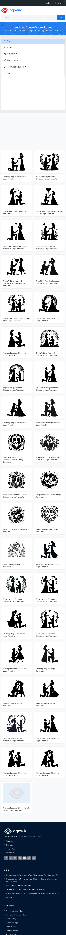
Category (10, 60)
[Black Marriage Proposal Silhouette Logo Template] (16, 727)
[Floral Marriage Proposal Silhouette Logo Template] (49, 235)
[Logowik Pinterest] (20, 858)
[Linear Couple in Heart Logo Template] (49, 518)
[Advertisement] (33, 93)
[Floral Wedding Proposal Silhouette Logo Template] (49, 166)
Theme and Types (14, 67)
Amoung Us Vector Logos (15, 911)
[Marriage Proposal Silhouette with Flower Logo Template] (49, 200)
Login (48, 3)
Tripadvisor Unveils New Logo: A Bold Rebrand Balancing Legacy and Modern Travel (31, 880)
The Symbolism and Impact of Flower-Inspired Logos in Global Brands (32, 893)
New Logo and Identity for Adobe (18, 885)
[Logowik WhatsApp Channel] (34, 858)
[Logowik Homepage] (11, 10)
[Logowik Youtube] (24, 858)
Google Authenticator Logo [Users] (16, 915)
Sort (7, 73)
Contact (9, 845)
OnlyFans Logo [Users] (12, 919)
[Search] (29, 17)
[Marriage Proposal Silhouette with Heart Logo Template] (16, 307)
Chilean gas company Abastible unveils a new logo (25, 889)
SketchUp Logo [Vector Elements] (12, 923)
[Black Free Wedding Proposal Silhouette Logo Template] (16, 235)
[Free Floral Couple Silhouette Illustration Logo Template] (49, 446)
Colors (8, 47)
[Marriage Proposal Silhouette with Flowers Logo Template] (16, 797)
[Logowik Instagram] (15, 858)
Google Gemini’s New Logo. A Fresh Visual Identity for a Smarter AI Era (32, 875)
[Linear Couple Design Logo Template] (16, 553)
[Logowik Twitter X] (11, 858)
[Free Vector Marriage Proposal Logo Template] (49, 412)
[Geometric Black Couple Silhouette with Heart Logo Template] (16, 448)
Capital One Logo (13, 931)
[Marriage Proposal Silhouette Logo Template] (49, 307)
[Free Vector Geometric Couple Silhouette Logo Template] (16, 484)
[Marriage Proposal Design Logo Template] (16, 200)
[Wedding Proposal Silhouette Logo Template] (16, 166)
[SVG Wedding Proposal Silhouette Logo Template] (49, 342)
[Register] (58, 3)
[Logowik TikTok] (29, 858)
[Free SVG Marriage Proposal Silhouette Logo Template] (49, 377)
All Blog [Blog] (9, 897)
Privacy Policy (11, 849)
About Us (9, 841)
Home (46, 35)
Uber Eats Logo (12, 927)
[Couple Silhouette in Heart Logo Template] (49, 484)
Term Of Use (11, 853)
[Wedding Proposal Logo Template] (49, 658)
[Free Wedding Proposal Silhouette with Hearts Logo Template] (16, 271)
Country (9, 53)
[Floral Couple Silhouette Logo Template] (16, 518)
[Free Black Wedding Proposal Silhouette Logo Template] (49, 270)
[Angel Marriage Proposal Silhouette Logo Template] (16, 377)
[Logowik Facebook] (6, 858)
